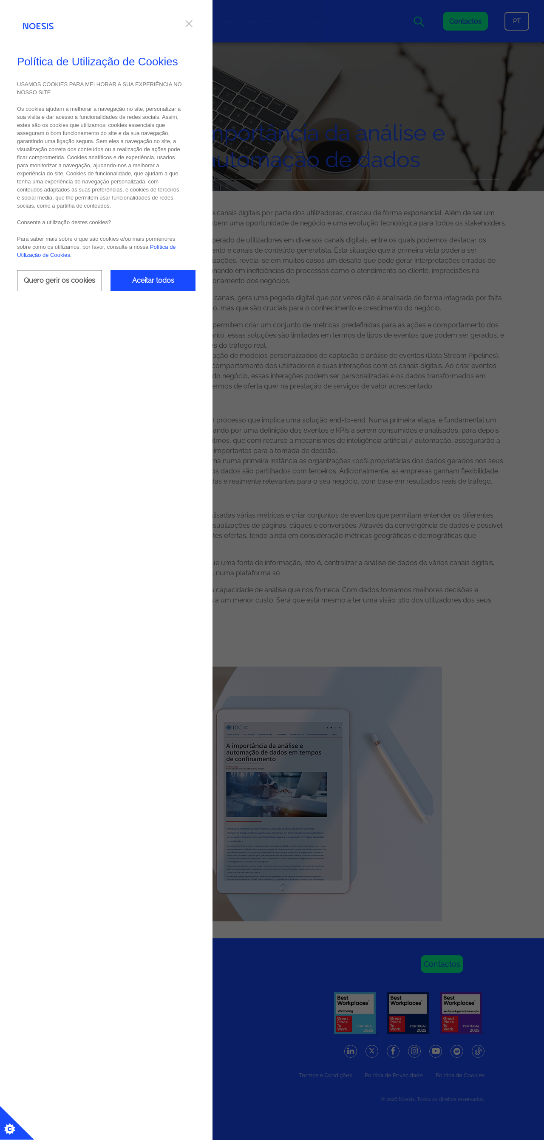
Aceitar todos (153, 280)
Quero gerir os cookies (59, 280)
